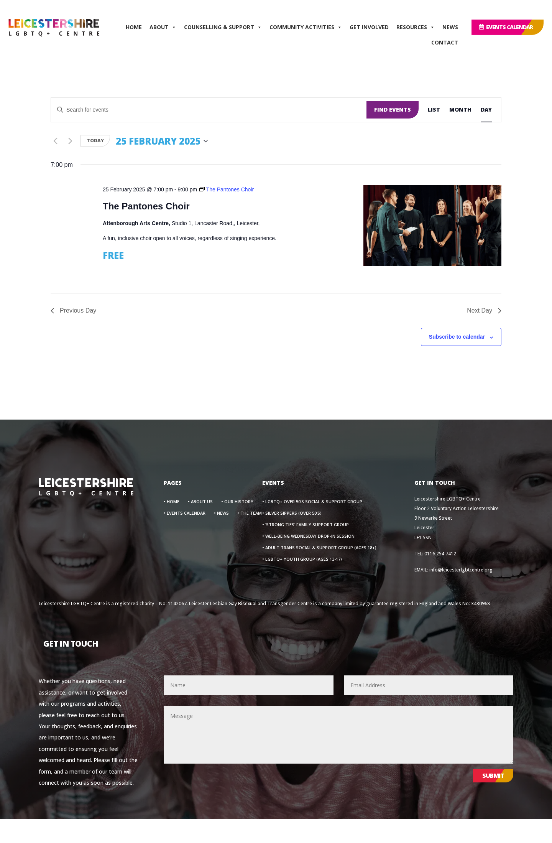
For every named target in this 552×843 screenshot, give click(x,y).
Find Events (392, 109)
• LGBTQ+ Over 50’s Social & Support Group (312, 501)
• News (221, 513)
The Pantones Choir (146, 206)
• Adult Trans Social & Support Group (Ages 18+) (319, 547)
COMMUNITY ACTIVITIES (305, 27)
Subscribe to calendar (457, 337)
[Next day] (70, 141)
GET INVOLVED (369, 27)
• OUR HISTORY (237, 501)
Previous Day (73, 310)
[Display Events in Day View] (486, 110)
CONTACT (444, 42)
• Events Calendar (184, 513)
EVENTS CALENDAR (509, 27)
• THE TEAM (249, 513)
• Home (171, 501)
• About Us (200, 501)
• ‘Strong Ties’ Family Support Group (305, 524)
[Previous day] (55, 141)
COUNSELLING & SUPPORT (223, 27)
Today (95, 140)
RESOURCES (415, 27)
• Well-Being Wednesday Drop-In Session (308, 536)
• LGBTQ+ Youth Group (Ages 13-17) (302, 559)
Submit (493, 775)
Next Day (484, 310)
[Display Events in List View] (434, 110)
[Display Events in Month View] (460, 110)
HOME (134, 27)
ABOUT (163, 27)
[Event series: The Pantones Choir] (226, 189)
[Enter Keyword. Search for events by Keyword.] (208, 110)
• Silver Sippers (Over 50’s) (292, 513)
